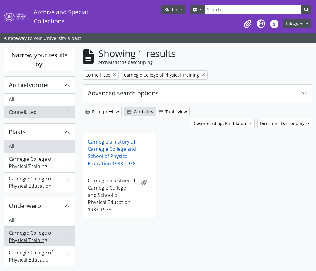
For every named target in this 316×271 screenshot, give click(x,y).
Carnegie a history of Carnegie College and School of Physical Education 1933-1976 (112, 152)
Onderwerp (25, 206)
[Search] (253, 9)
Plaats (17, 132)
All (11, 99)
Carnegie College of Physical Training (39, 163)
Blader (171, 9)
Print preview (102, 111)
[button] (247, 24)
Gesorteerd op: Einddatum (221, 123)
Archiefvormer (29, 85)
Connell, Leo (39, 113)
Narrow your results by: (40, 59)
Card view (140, 111)
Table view (173, 111)
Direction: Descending (283, 123)
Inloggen (295, 24)
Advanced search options (123, 93)
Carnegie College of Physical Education (39, 182)
